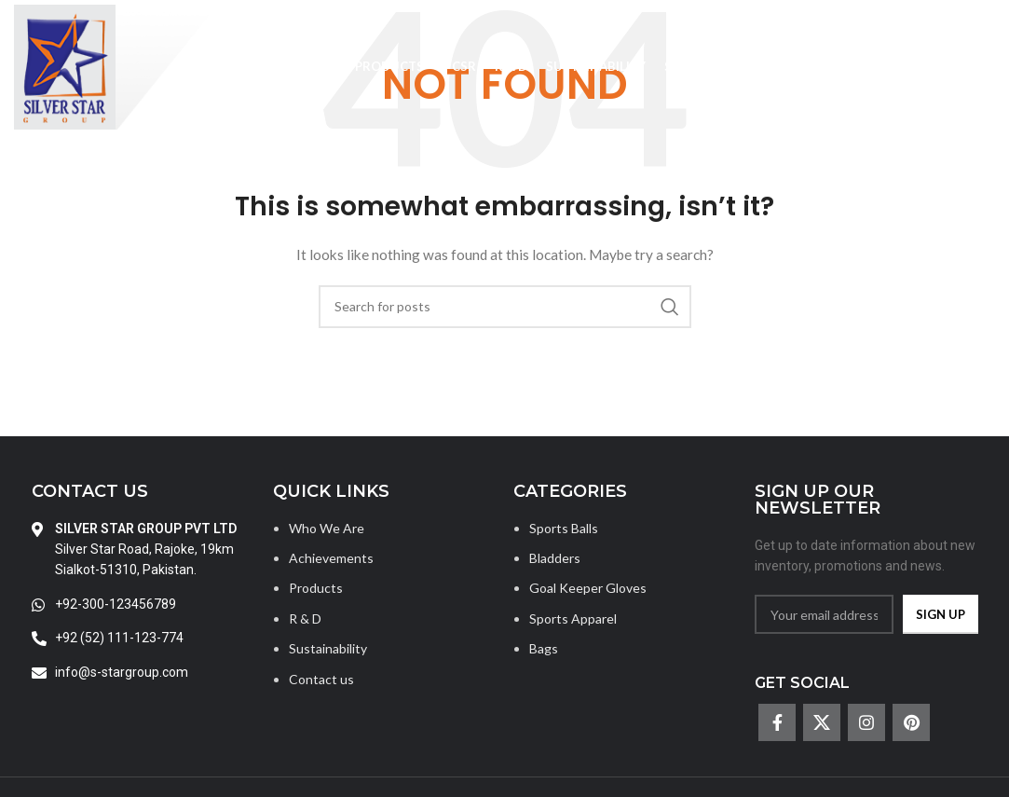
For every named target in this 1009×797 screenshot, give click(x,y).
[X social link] (821, 722)
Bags (543, 648)
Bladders (554, 558)
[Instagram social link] (866, 722)
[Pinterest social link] (911, 722)
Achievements (331, 558)
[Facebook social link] (777, 722)
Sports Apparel (573, 618)
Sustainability (328, 648)
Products (316, 588)
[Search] (985, 67)
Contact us (321, 679)
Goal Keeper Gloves (588, 588)
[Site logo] (114, 66)
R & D (305, 618)
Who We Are (326, 528)
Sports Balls (563, 528)
